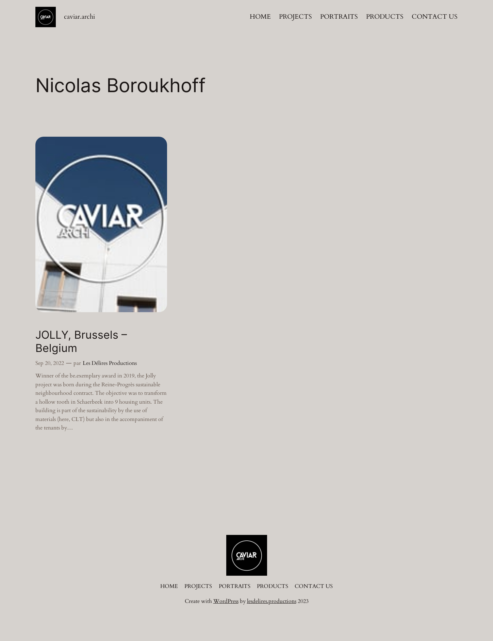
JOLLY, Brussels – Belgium (81, 341)
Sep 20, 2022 (49, 363)
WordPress (226, 601)
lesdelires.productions (271, 601)
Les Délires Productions (110, 363)
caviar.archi (79, 16)
